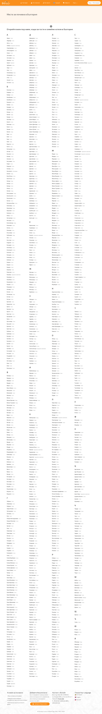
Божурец (10, 255)
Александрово (12, 50)
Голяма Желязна (12, 563)
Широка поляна (80, 597)
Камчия (36, 449)
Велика (10, 398)
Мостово (55, 267)
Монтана (55, 262)
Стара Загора (79, 220)
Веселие (10, 420)
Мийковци (56, 227)
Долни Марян (34, 119)
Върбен (10, 486)
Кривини (32, 634)
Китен (32, 489)
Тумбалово (79, 373)
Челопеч (78, 521)
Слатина (78, 141)
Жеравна (33, 282)
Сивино (78, 104)
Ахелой (10, 80)
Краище (32, 600)
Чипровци (78, 565)
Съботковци (79, 299)
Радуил (55, 587)
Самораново (79, 50)
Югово (78, 629)
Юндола (78, 632)
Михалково (56, 240)
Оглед (55, 351)
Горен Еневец (11, 570)
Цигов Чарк (82, 494)
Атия (9, 77)
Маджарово (56, 161)
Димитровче (33, 75)
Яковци (78, 659)
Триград (78, 353)
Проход (55, 540)
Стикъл (78, 240)
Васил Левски (11, 388)
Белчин (10, 200)
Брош (10, 319)
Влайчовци (11, 454)
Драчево (33, 163)
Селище (78, 90)
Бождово (10, 245)
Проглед (55, 533)
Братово (10, 301)
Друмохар (33, 178)
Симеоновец (79, 107)
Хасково (78, 437)
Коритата (33, 560)
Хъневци (78, 462)
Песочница (56, 447)
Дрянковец (33, 181)
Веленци (10, 395)
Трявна (78, 370)
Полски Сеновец (57, 494)
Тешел (78, 326)
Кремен (32, 624)
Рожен (55, 644)
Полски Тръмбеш (57, 496)
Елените (36, 235)
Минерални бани (57, 235)
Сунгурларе (79, 287)
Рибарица (56, 632)
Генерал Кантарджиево (14, 518)
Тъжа (77, 380)
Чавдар (78, 508)
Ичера (32, 410)
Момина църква (57, 255)
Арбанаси (10, 65)
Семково (81, 99)
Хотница (78, 449)
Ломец (55, 99)
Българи (10, 353)
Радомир (55, 585)
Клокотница (33, 506)
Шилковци (78, 587)
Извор (32, 383)
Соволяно (78, 166)
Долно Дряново (34, 127)
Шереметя (79, 585)
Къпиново (33, 661)
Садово (78, 40)
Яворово (78, 647)
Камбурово (33, 437)
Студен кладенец (80, 277)
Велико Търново (12, 402)
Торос (77, 348)
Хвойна (78, 442)
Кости (32, 577)
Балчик (10, 114)
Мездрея (55, 213)
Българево (11, 351)
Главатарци (11, 533)
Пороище (55, 506)
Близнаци (10, 230)
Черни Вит (78, 545)
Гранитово (11, 659)
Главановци (11, 531)
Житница (33, 289)
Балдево (10, 107)
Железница (33, 277)
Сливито (78, 146)
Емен (32, 250)
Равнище (55, 568)
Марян (55, 203)
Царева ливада (80, 474)
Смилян (78, 156)
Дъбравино (33, 205)
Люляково (56, 127)
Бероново (11, 210)
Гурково (10, 671)
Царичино (78, 484)
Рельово (55, 627)
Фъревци (78, 425)
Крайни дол (33, 604)
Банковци (10, 124)
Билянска (10, 213)
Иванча (32, 375)
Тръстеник (79, 365)
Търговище (79, 385)
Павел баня (56, 402)
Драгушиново (34, 161)
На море (24, 2)
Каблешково (33, 417)
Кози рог (33, 528)
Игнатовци (33, 380)
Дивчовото (33, 72)
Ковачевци (33, 518)
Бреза (10, 306)
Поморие (55, 501)
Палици (55, 415)
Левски (55, 48)
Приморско (56, 523)
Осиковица (56, 385)
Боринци (10, 269)
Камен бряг (33, 439)
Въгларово (11, 476)
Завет (32, 301)
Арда (9, 67)
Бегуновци (11, 161)
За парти (46, 2)
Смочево (78, 161)
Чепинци (78, 528)
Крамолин (33, 609)
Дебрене (33, 53)
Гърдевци (10, 678)
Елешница (33, 240)
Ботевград (11, 294)
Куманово (33, 654)
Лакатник (55, 40)
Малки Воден (56, 173)
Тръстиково (79, 368)
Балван (10, 104)
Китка (32, 491)
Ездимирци (33, 227)
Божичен (10, 252)
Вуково (10, 474)
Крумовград (33, 639)
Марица (55, 198)
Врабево (10, 464)
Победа (55, 486)
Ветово (10, 422)
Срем (77, 208)
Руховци (55, 673)
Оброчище (56, 343)
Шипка (77, 590)
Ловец (55, 80)
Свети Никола (79, 72)
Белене (10, 173)
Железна (33, 274)
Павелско (55, 405)
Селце (77, 97)
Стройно (78, 274)
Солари (78, 181)
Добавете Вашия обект (40, 704)
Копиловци (33, 553)
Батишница (11, 149)
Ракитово (55, 609)
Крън (32, 646)
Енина (32, 255)
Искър (32, 405)
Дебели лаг (33, 48)
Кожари (32, 523)
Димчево (33, 80)
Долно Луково (34, 129)
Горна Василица (12, 587)
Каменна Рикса (34, 447)
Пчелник (55, 550)
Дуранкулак (33, 191)
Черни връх (79, 548)
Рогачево (56, 641)
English (78, 697)
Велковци (10, 407)
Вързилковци (11, 489)
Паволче (55, 407)
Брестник (10, 314)
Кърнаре (33, 666)
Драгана (32, 144)
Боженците (11, 250)
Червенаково (79, 536)
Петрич (55, 457)
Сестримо (78, 102)
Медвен (55, 208)
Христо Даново (80, 457)
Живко (32, 284)
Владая (10, 447)
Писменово (56, 469)
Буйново (10, 331)
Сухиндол (78, 294)
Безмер (10, 168)
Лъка (54, 112)
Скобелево (79, 129)
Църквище (79, 501)
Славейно (78, 136)
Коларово (33, 540)
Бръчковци (11, 321)
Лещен (55, 67)
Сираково (78, 119)
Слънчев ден (82, 154)
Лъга (54, 109)
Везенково (11, 393)
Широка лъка (79, 595)
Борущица (11, 287)
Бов (9, 237)
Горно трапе (11, 619)
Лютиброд (56, 131)
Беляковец (11, 205)
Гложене (10, 538)
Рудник (55, 656)
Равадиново (56, 560)
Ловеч (55, 82)
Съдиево (78, 301)
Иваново (33, 373)
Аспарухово (11, 75)
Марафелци (56, 193)
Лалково (55, 43)
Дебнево (33, 50)
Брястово (10, 328)
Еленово (32, 237)
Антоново (10, 58)
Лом (54, 97)
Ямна (77, 669)
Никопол (55, 314)
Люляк (55, 124)
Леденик (55, 53)
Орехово (55, 361)
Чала (77, 516)
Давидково (33, 38)
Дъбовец (33, 198)
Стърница (78, 282)
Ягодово (78, 656)
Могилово (56, 252)
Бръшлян (10, 324)
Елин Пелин (33, 242)
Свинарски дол (80, 77)
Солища (78, 183)
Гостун (10, 636)
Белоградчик (11, 193)
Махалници (56, 205)
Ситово (78, 124)
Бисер (10, 215)
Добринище (33, 92)
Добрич (32, 94)
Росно (55, 651)
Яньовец (78, 676)
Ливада (55, 70)
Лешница (55, 62)
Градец (10, 641)
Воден (10, 459)
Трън (77, 363)
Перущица (56, 444)
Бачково (10, 159)
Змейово (33, 361)
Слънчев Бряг (83, 151)
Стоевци (78, 245)
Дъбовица (33, 200)
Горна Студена (12, 597)
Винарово (11, 437)
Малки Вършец (57, 176)
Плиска (55, 481)
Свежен (78, 67)
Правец (55, 511)
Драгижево (33, 149)
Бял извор (11, 360)
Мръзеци (55, 272)
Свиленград (79, 75)
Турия (77, 375)
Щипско (78, 614)
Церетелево (79, 489)
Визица (10, 434)
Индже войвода (34, 400)
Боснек (10, 292)
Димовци (33, 77)
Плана (55, 474)
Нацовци (55, 294)
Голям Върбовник (12, 558)
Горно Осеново (12, 612)
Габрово (10, 506)
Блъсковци (11, 232)
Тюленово (78, 397)
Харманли (78, 434)
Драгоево (33, 156)
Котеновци (33, 585)
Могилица (56, 250)
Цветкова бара (80, 486)
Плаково (55, 471)
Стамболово (79, 213)
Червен (78, 531)
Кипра (32, 481)
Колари (32, 538)
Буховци (10, 348)
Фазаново (78, 420)
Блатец (10, 227)
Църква (78, 499)
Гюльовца (10, 686)
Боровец (14, 274)
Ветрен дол (11, 427)
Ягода (77, 651)
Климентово (33, 499)
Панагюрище (56, 420)
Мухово (55, 279)
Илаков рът (33, 393)
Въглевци (10, 479)
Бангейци (10, 119)
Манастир (56, 191)
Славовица (79, 139)
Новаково (56, 319)
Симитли (78, 109)
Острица (55, 390)
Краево (32, 597)
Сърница (78, 304)
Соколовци (79, 178)
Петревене (56, 454)
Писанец (55, 464)
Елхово (32, 247)
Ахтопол (10, 82)
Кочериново (33, 587)
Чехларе (78, 558)
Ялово (78, 664)
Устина (78, 412)
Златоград (33, 351)
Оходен (55, 393)
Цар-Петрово (79, 471)
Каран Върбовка (34, 454)
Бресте (10, 311)
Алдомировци (12, 48)
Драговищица (34, 154)
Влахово (10, 457)
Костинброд (33, 580)
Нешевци (55, 306)
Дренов (32, 166)
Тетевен (78, 324)
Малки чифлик (57, 181)
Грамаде (10, 651)
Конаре (32, 545)
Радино (55, 580)
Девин (32, 55)
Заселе (32, 309)
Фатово (78, 422)
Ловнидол (56, 85)
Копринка (33, 558)
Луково (55, 107)
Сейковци (78, 85)
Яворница (78, 644)
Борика (10, 262)
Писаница (55, 466)
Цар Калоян (79, 469)
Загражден (33, 304)
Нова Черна (56, 316)
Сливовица (79, 149)
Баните (10, 122)
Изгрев (32, 385)
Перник (55, 442)
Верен (10, 415)
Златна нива (33, 343)
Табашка (78, 314)
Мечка (55, 223)
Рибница (55, 636)
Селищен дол (79, 94)
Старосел (78, 232)
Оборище (55, 341)
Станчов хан (79, 218)
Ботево (10, 296)
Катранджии (33, 469)
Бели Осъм (11, 178)
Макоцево (56, 163)
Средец (78, 200)
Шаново (78, 582)
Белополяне (11, 198)
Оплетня (55, 358)
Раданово (56, 572)
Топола (78, 333)
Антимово (11, 55)
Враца (10, 471)
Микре (55, 230)
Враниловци (11, 466)
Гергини (10, 526)
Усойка (78, 410)
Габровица (11, 503)
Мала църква (56, 168)
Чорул (78, 572)
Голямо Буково (12, 565)
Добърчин (33, 107)
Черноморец (79, 555)
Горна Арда (11, 577)
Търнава (78, 393)
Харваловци (79, 432)
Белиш (10, 188)
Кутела (32, 656)
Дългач (32, 215)
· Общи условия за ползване (14, 696)
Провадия (56, 531)
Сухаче (78, 292)
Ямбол (78, 666)
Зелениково (33, 329)
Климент (33, 496)
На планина (35, 2)
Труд (77, 360)
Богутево (10, 240)
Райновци (56, 600)
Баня (9, 134)
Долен (32, 109)
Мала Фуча (56, 166)
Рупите (55, 666)
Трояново (78, 358)
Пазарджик (56, 412)
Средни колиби (80, 203)
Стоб (77, 242)
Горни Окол (11, 604)
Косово (32, 565)
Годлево (10, 548)
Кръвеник (33, 644)
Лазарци (55, 38)
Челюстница (79, 523)
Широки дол (79, 600)
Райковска (56, 597)
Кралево (32, 607)
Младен (55, 247)
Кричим (32, 636)
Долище (32, 112)
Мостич (55, 264)
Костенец (33, 570)
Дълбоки (33, 213)
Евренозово (33, 225)
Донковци (33, 134)
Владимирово (11, 452)
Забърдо (33, 299)
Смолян (78, 159)
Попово (55, 503)
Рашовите (56, 617)
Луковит (55, 104)
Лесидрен (56, 55)
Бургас (10, 346)
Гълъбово (11, 673)
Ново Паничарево (57, 326)
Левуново (56, 50)
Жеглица (32, 272)
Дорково (33, 136)
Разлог (55, 595)
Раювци (55, 619)
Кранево (32, 612)
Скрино (78, 131)
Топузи (78, 343)
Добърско (33, 104)
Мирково (55, 237)
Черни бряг (79, 543)
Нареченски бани (57, 292)
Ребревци (56, 622)
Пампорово (59, 417)
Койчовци (33, 536)
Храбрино (78, 454)
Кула (31, 651)
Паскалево (56, 430)
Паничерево (56, 425)
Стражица (78, 267)
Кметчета (33, 511)
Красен (32, 617)
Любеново (56, 119)
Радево (55, 575)
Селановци (79, 87)
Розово (55, 646)
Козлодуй (33, 533)
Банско (10, 131)
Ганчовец (10, 513)
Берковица (11, 208)
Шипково (78, 592)
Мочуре (55, 269)
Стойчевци (79, 255)
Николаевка (56, 309)
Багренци (10, 90)
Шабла (78, 580)
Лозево (55, 87)
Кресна (32, 627)
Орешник (55, 368)
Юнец (77, 634)
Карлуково (33, 462)
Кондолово (33, 548)
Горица (10, 572)
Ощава (55, 395)
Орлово (55, 375)
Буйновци (10, 333)
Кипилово (33, 479)
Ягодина (78, 654)
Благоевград (11, 223)
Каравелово (33, 452)
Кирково (33, 484)
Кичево (32, 494)
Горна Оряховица (12, 595)
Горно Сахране (12, 617)
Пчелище (55, 548)
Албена (13, 45)
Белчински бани (12, 203)
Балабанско (11, 99)
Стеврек (78, 237)
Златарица (33, 336)
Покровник (56, 489)
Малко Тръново (57, 186)
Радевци (55, 577)
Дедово (32, 60)
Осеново (55, 383)
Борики (10, 264)
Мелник (55, 218)
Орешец (55, 365)
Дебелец (32, 43)
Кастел (32, 467)
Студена (78, 279)
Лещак (55, 65)
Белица (10, 181)
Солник (78, 186)
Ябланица (78, 642)
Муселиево (56, 274)
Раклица (55, 612)
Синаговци (79, 112)
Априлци (10, 60)
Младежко (56, 245)
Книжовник (33, 513)
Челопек (78, 518)
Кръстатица (33, 649)
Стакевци (78, 210)
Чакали (78, 513)
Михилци (55, 242)
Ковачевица (33, 516)
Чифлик (78, 568)
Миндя (55, 232)
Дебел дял (33, 40)
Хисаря (78, 444)
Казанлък (33, 422)
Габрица (10, 501)
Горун (9, 629)
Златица (32, 338)
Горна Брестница (12, 585)
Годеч (9, 545)
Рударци (55, 654)
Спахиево (78, 198)
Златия (32, 341)
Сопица (78, 188)
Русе (54, 669)
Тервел (78, 319)
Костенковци (34, 575)
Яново (78, 671)
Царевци (78, 481)
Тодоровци (79, 331)
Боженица (11, 247)
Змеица (32, 358)
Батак (9, 146)
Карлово (32, 459)
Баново (10, 129)
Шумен (78, 607)
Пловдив (55, 484)
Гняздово (10, 540)
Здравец (32, 316)
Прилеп (55, 521)
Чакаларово (79, 511)
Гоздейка (10, 550)
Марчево (55, 200)
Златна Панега (34, 346)
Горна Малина (11, 592)
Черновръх (79, 553)
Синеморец (79, 114)
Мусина (55, 277)
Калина (32, 430)
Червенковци (79, 538)
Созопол (78, 168)
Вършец (10, 491)
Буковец (10, 336)
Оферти (66, 2)
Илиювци (33, 398)
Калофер (32, 432)
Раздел (55, 592)
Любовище (56, 122)
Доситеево (33, 139)
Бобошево (11, 235)
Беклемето (12, 171)
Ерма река (33, 262)
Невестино (56, 297)
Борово (10, 284)
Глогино (10, 535)
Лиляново (56, 75)
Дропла (32, 173)
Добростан (33, 99)
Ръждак (55, 676)
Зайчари (32, 306)
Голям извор (11, 560)
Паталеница (56, 432)
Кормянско (33, 563)
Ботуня (10, 299)
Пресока (55, 513)
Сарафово (79, 60)
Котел (32, 582)
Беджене (10, 166)
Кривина (32, 632)
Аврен (10, 38)
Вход (90, 2)
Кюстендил (33, 676)
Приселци (55, 526)
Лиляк (55, 72)
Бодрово (10, 242)
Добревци (33, 85)
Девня (32, 58)
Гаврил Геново (11, 508)
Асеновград (11, 72)
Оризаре (55, 370)
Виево (10, 432)
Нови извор (56, 321)
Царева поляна (80, 476)
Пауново (55, 437)
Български (79, 694)
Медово (55, 210)
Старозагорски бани (81, 230)
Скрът (77, 134)
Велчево (10, 410)
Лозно (55, 94)
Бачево (10, 156)
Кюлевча (33, 673)
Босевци (10, 289)
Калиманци (33, 427)
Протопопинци (57, 538)
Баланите (10, 102)
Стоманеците (79, 262)
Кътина (32, 671)
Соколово (78, 173)
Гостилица (11, 634)
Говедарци (11, 543)
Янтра (77, 674)
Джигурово (33, 67)
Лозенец (55, 92)
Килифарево (33, 476)
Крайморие (34, 602)
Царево (78, 479)
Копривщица (33, 555)
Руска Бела (56, 671)
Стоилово (78, 247)
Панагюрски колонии (58, 422)
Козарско (33, 526)
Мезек (55, 215)
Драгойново (33, 159)
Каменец (33, 444)
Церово (78, 491)
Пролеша (55, 535)
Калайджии (33, 425)
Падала (55, 410)
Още (75, 2)
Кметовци (33, 508)
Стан (77, 215)
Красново (33, 622)
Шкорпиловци (79, 602)
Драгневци (33, 151)
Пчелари (55, 543)
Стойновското (79, 252)
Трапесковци (79, 351)
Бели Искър (11, 176)
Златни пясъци (37, 348)
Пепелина (55, 439)
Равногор (56, 570)
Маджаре (56, 159)
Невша (55, 299)
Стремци (78, 272)
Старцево (78, 235)
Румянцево (56, 664)
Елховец (32, 245)
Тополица (78, 336)
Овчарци (55, 348)
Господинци (11, 631)
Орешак (55, 363)
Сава (77, 38)
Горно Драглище (12, 609)
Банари (10, 117)
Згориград (33, 314)
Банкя (9, 127)
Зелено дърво (34, 331)
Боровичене (11, 282)
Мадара (55, 156)
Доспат (32, 141)
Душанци (33, 193)
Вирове (10, 442)
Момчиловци (56, 260)
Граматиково (11, 654)
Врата (10, 469)
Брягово (10, 326)
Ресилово (56, 629)
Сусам (77, 289)
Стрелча (78, 269)
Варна (10, 385)
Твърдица (78, 316)
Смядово (78, 163)
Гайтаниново (11, 511)
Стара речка (79, 223)
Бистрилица (11, 218)
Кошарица (33, 590)
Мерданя (55, 220)
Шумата (78, 605)
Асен (9, 70)
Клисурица (33, 503)
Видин (10, 430)
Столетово (79, 257)
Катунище (33, 471)
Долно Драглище (34, 124)
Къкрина (33, 659)
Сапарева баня (79, 55)
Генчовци (10, 523)
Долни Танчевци (34, 122)
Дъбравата (33, 203)
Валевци (10, 375)
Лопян (55, 102)
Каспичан (33, 464)
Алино (10, 53)
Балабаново (11, 97)
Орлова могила (57, 373)
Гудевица (10, 666)
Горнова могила (12, 624)
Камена (32, 442)
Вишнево (10, 444)
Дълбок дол (33, 210)
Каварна (32, 420)
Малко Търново (57, 188)
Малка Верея (56, 171)
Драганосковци (34, 146)
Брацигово (11, 304)
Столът (78, 260)
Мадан (55, 154)
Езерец (32, 230)
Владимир (11, 449)
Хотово (78, 452)
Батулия (10, 154)
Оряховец (56, 380)
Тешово (78, 328)
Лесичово (56, 60)
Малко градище (57, 183)
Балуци (10, 112)
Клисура (32, 501)
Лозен (55, 90)
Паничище (56, 427)
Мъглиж (55, 282)
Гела (9, 516)
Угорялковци (79, 405)
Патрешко (56, 434)
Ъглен (77, 622)
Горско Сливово (12, 627)
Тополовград (79, 338)
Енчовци (32, 260)
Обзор (55, 338)
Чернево (78, 540)
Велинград (11, 405)
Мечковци (56, 225)
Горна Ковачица (12, 590)
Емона (32, 252)
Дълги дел (33, 218)
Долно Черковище (35, 131)
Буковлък (11, 341)
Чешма (78, 560)
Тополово (78, 341)
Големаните (11, 553)
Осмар (55, 388)
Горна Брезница (12, 582)
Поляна (55, 498)
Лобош (55, 77)
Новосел (55, 331)
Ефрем (32, 264)
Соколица (78, 171)
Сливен (78, 144)
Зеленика (33, 326)
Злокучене (33, 356)
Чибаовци (78, 563)
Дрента (32, 171)
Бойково (10, 260)
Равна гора (56, 565)
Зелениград (33, 324)
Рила (54, 639)
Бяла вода (11, 368)
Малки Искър (56, 178)
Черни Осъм (79, 550)
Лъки (54, 117)
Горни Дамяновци (12, 602)
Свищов (78, 80)
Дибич (32, 70)
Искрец (32, 402)
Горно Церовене (12, 622)
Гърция (56, 2)
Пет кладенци (56, 449)
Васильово (11, 390)
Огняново (56, 353)
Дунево (32, 188)
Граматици (11, 656)
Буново (10, 343)
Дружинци (33, 176)
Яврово (78, 649)
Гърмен (10, 681)
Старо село (79, 227)
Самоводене (79, 45)
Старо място (79, 225)
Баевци (10, 94)
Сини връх (78, 117)
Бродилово (11, 316)
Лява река (56, 134)
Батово (10, 151)
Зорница (32, 363)
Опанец (55, 356)
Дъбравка (33, 208)
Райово (55, 607)
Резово (55, 624)
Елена (32, 232)
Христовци (79, 459)
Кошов (32, 592)
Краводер (33, 595)
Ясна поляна (79, 679)
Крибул (32, 629)
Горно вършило (12, 607)
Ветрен (10, 425)
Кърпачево (33, 669)
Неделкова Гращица (58, 301)
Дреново (33, 168)
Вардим (10, 383)
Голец (9, 555)
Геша (9, 528)
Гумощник (11, 668)
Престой (55, 516)
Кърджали (33, 664)
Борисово (11, 272)
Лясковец (55, 136)
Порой (55, 508)
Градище (10, 646)
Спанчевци (79, 195)
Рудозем (55, 661)
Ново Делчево (57, 324)
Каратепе (36, 457)
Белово (10, 191)
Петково (55, 452)
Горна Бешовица (12, 580)
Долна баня (33, 114)
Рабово (55, 558)
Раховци (55, 614)
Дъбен (32, 195)
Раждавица (56, 590)
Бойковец (10, 257)
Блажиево (11, 225)
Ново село (56, 329)
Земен (32, 333)
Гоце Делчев (11, 639)
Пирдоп (55, 462)
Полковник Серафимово (59, 491)
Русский (79, 699)
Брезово (10, 309)
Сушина (78, 296)
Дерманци (33, 65)
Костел (32, 568)
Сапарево (78, 58)
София (77, 193)
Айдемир (10, 40)
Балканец (10, 109)
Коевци (32, 521)
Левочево (56, 45)
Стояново (78, 264)
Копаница (33, 550)
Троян (77, 356)
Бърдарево (11, 356)
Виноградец (11, 439)
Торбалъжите (79, 346)
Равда (55, 563)
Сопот (77, 191)
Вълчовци (11, 481)
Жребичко (33, 292)
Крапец (32, 614)
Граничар (10, 664)
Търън (78, 395)
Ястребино (79, 681)
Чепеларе (78, 526)
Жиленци (33, 287)
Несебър (55, 304)
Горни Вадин (11, 599)
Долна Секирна (34, 117)
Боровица (11, 277)
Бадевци (10, 92)
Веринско (10, 417)
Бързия (10, 358)
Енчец (32, 257)
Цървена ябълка (80, 496)
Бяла (9, 363)
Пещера (55, 459)
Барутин (10, 144)
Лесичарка (56, 58)
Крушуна (33, 641)
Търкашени (79, 390)
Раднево (55, 582)
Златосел (33, 353)
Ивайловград (34, 370)
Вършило (10, 494)
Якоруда (78, 661)
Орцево (55, 378)
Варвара (10, 378)
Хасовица (78, 439)
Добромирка (34, 97)
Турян (77, 378)
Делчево (32, 62)
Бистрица (10, 220)
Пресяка (55, 518)
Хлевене (78, 447)
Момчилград (56, 257)
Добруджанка (34, 102)
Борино (10, 267)
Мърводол (56, 284)
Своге (77, 82)
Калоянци (33, 435)
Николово (56, 311)
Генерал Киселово (12, 521)
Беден (10, 163)
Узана (78, 407)
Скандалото (79, 127)
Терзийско (79, 321)
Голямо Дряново (12, 567)
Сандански (78, 53)
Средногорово (80, 205)
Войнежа (10, 462)
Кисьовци (33, 486)
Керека (32, 474)
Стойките (78, 250)
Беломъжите (11, 195)
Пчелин (55, 545)
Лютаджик (56, 129)
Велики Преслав (12, 400)
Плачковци (56, 476)
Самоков (78, 48)
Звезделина (33, 311)
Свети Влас (79, 70)
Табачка (78, 311)
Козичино (33, 531)
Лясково (55, 139)
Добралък (33, 82)
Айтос (10, 43)
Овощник (55, 346)
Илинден (32, 395)
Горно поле (11, 614)
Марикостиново (57, 195)
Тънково (78, 383)
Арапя (10, 62)
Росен (55, 649)
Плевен (55, 479)
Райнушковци (57, 604)
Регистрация (96, 2)
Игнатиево (33, 378)
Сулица (78, 284)
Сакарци (78, 43)
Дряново (32, 183)
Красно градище (34, 619)
